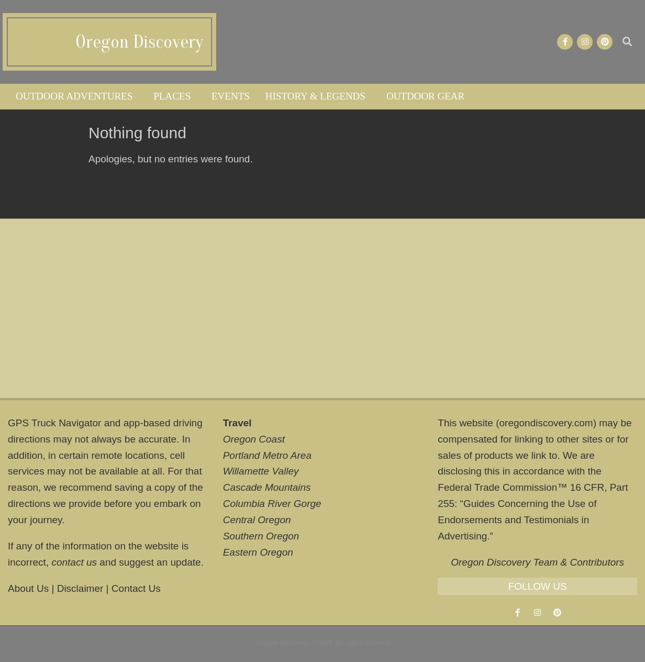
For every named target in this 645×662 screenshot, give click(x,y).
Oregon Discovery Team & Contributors (537, 562)
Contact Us (136, 588)
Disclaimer (80, 588)
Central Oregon (257, 519)
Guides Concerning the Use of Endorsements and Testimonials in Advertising (517, 520)
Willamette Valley (261, 471)
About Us (28, 588)
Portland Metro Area (267, 455)
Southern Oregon (261, 536)
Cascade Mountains (267, 487)
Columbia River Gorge (272, 503)
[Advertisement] (322, 308)
